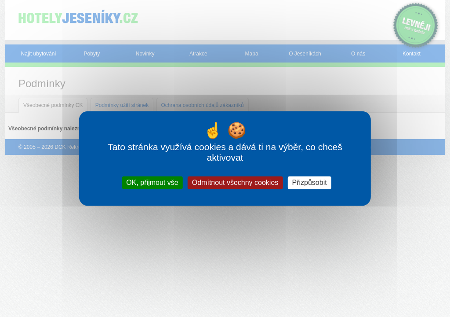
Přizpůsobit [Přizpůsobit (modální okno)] (309, 182)
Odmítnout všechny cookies (235, 182)
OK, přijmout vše (152, 182)
